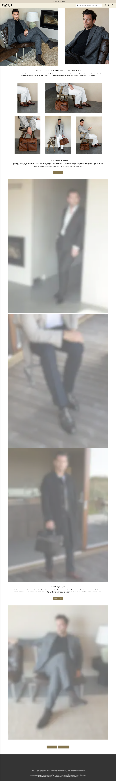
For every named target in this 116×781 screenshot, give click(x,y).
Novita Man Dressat (58, 172)
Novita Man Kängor (58, 598)
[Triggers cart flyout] (112, 5)
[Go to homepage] (7, 5)
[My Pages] (105, 5)
